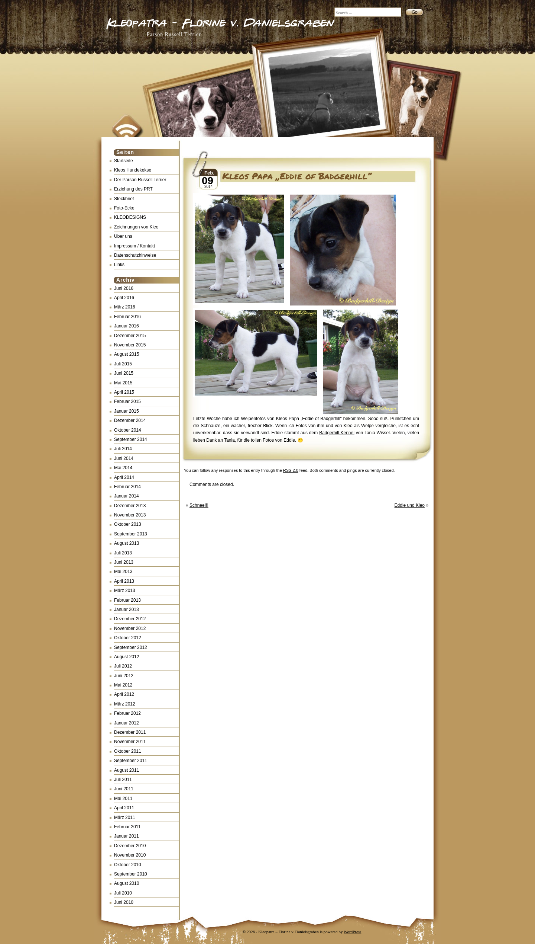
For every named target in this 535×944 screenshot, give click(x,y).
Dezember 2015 (130, 335)
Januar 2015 (126, 411)
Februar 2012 (127, 713)
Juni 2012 (123, 675)
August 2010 (126, 883)
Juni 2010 (123, 902)
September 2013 (130, 534)
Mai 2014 (123, 467)
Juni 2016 (123, 288)
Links (119, 264)
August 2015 (126, 354)
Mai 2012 (123, 685)
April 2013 (124, 581)
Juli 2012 (123, 666)
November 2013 (130, 515)
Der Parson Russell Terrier (140, 179)
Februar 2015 (127, 401)
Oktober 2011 (127, 751)
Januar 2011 (126, 836)
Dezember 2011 (130, 732)
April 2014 (124, 477)
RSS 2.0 (290, 470)
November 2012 (130, 628)
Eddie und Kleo (410, 505)
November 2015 (130, 345)
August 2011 (126, 770)
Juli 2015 (123, 364)
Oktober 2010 (127, 864)
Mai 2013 (123, 571)
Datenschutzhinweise (135, 255)
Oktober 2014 (127, 430)
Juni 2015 (123, 373)
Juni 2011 (123, 788)
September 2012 (130, 647)
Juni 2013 (123, 562)
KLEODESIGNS (130, 217)
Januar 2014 (126, 496)
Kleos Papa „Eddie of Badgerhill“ (296, 175)
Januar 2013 (126, 609)
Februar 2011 (127, 826)
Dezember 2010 (130, 845)
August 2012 (126, 656)
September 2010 (130, 874)
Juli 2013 (123, 553)
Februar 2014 (127, 486)
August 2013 (126, 543)
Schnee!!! (198, 505)
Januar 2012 (126, 723)
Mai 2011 (123, 798)
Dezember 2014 (130, 420)
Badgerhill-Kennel (336, 432)
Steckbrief (124, 198)
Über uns (123, 236)
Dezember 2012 (130, 618)
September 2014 (130, 439)
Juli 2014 (123, 448)
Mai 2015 (123, 382)
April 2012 (124, 694)
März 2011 (124, 817)
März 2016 (124, 307)
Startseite (123, 160)
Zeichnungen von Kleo (136, 227)
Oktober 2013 (127, 524)
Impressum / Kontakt (134, 246)
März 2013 (124, 590)
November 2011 (130, 741)
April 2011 (124, 807)
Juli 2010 (123, 893)
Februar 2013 (127, 600)
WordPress (352, 931)
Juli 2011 (123, 779)
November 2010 (130, 855)
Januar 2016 (126, 326)
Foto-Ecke (124, 208)
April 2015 (124, 392)
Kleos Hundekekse (132, 170)
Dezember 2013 (130, 505)
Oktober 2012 (127, 637)
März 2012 (124, 704)
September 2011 (130, 760)
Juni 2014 (123, 458)
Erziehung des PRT (133, 189)
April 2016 (124, 297)
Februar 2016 (127, 316)
